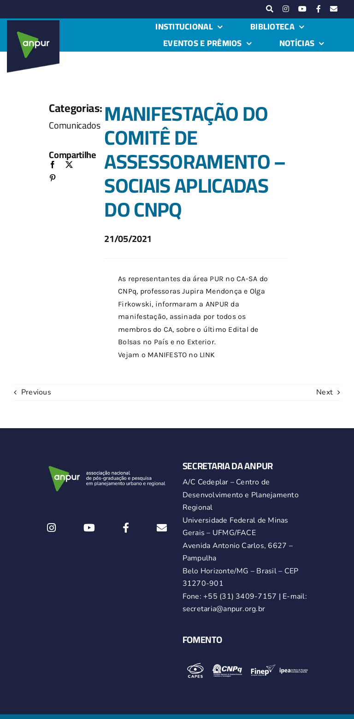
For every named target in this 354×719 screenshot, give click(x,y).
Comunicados (74, 125)
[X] (69, 165)
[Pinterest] (52, 178)
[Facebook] (52, 165)
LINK (207, 354)
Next (324, 392)
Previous (36, 392)
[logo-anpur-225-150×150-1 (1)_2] (33, 24)
